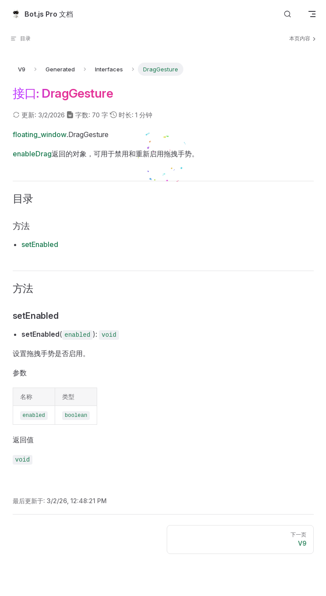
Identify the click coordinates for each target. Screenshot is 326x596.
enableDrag (32, 153)
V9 (21, 69)
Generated (60, 69)
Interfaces (109, 69)
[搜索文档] (287, 14)
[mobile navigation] (311, 14)
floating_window (40, 134)
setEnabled (39, 244)
